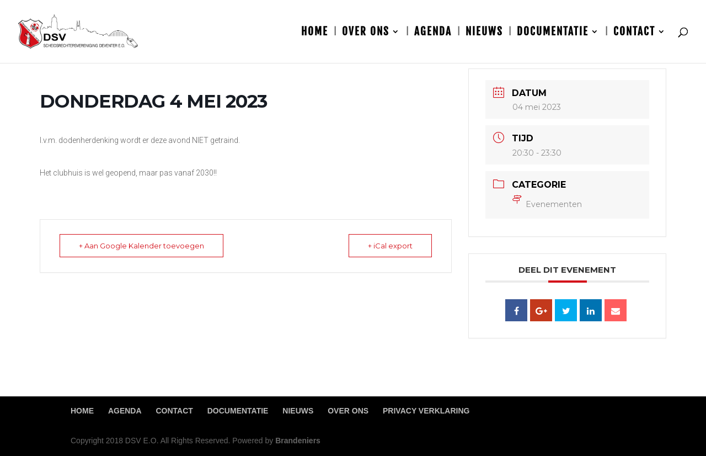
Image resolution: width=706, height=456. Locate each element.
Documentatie (553, 33)
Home (314, 33)
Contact (634, 33)
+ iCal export (390, 245)
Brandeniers (297, 440)
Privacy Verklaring (426, 410)
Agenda (433, 33)
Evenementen (547, 204)
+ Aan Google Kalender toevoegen (141, 245)
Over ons (365, 33)
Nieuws (484, 33)
